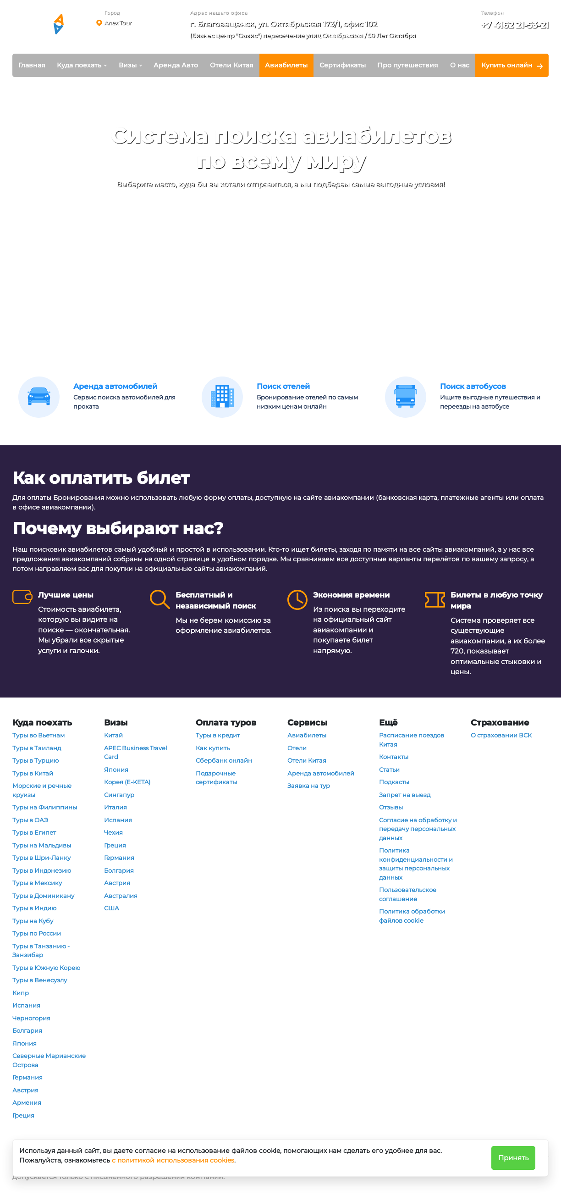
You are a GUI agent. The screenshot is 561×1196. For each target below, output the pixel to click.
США (111, 908)
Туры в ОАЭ (30, 820)
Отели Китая (231, 65)
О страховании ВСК (501, 735)
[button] (306, 31)
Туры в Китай (32, 773)
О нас (459, 65)
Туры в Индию (34, 908)
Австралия (121, 895)
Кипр (20, 993)
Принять (513, 1157)
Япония (24, 1043)
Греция (23, 1115)
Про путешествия (407, 65)
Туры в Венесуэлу (39, 980)
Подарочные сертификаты (216, 778)
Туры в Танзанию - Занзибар (41, 950)
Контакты (393, 756)
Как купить (213, 748)
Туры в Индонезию (41, 870)
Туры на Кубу (32, 921)
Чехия (113, 832)
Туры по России (36, 933)
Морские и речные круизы (42, 790)
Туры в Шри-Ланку (41, 857)
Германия (27, 1077)
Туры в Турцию (35, 760)
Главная (31, 65)
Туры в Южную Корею (46, 967)
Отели (297, 748)
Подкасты (394, 782)
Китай (113, 735)
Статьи (389, 769)
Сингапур (119, 794)
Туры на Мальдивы (41, 845)
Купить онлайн (507, 65)
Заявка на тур (308, 785)
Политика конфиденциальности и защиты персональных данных (416, 864)
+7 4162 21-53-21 (515, 25)
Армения (26, 1102)
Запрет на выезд (404, 794)
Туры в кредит (218, 735)
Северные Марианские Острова (49, 1060)
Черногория (31, 1018)
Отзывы (391, 807)
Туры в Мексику (37, 882)
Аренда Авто (176, 65)
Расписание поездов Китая (411, 739)
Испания (26, 1005)
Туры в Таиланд (36, 748)
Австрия (25, 1090)
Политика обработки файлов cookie (412, 916)
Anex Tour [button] (118, 22)
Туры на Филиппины (44, 807)
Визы (128, 65)
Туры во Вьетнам (38, 735)
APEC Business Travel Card (135, 752)
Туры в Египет (34, 832)
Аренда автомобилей (320, 773)
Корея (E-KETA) (127, 782)
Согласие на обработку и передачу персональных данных (418, 829)
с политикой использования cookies (173, 1160)
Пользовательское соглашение (407, 894)
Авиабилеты (286, 65)
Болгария (27, 1030)
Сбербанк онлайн (224, 760)
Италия (115, 807)
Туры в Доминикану (43, 895)
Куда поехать (79, 65)
